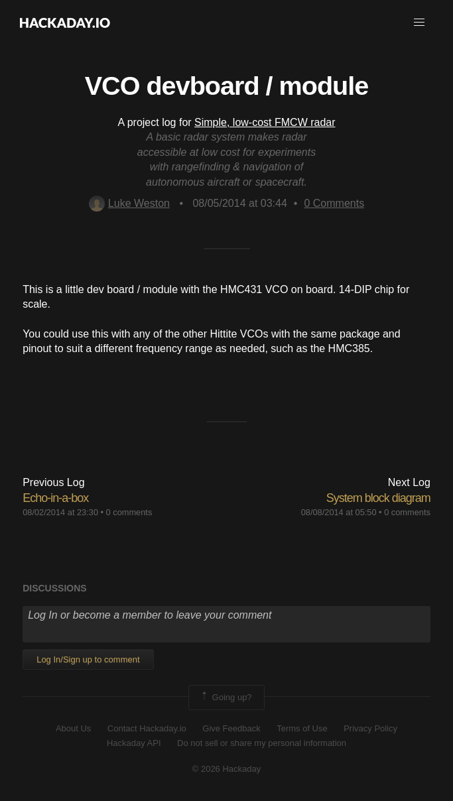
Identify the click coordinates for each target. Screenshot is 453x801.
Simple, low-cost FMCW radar (264, 122)
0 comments (129, 512)
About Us (73, 728)
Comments (334, 203)
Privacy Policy (370, 728)
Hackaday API (134, 743)
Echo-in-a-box (55, 498)
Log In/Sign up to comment (87, 659)
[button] (419, 22)
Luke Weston (129, 203)
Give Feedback (231, 728)
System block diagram (378, 498)
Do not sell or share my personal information (261, 743)
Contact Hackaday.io (146, 728)
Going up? (225, 697)
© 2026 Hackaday (226, 769)
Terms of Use (302, 728)
